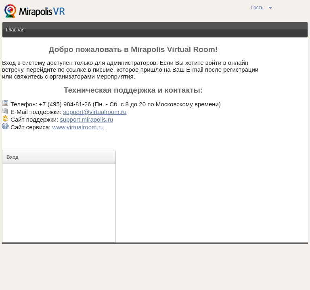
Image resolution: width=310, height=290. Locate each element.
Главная (15, 30)
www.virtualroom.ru (78, 127)
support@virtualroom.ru (94, 111)
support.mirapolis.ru (86, 119)
